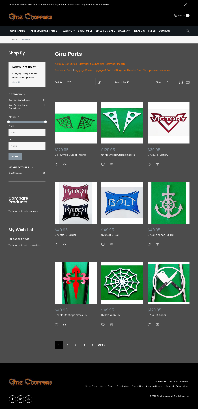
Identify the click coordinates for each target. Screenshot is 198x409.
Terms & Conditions (178, 381)
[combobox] (79, 81)
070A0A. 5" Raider (65, 235)
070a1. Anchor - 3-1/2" (161, 235)
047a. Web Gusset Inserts (70, 155)
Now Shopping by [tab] (24, 67)
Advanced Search (154, 386)
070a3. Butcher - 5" (159, 315)
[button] (56, 164)
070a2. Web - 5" (111, 315)
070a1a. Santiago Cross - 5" (71, 315)
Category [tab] (16, 94)
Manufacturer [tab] (19, 167)
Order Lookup (123, 386)
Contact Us (137, 386)
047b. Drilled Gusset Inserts (118, 155)
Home (15, 39)
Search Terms (107, 386)
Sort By (58, 82)
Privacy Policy (91, 386)
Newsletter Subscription (177, 386)
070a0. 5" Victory (158, 155)
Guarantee (160, 381)
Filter (15, 156)
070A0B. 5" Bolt (110, 235)
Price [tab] (12, 117)
